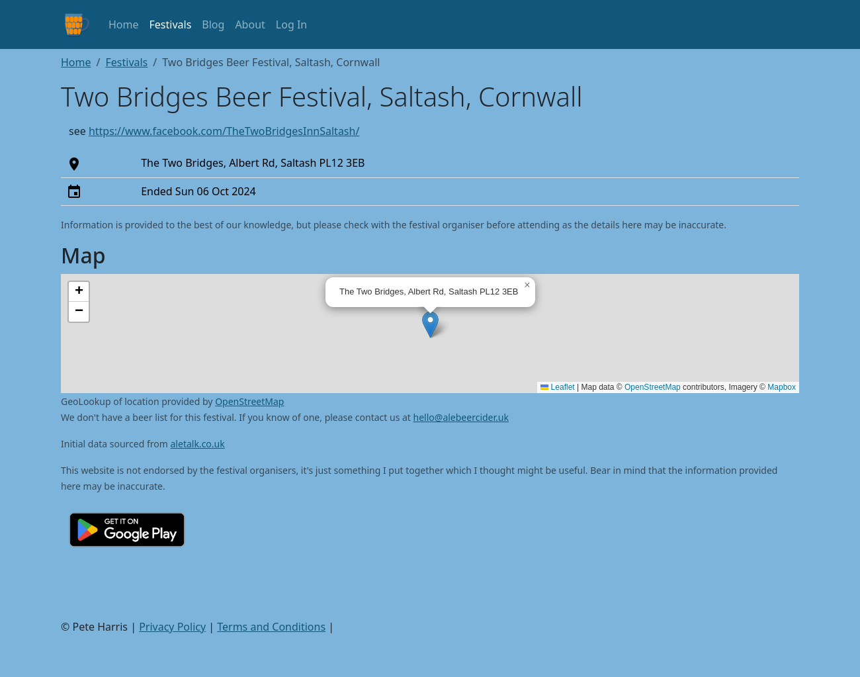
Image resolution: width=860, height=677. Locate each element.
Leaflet (557, 387)
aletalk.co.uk (198, 443)
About (250, 24)
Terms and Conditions (271, 626)
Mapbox (781, 387)
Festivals (171, 24)
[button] (430, 324)
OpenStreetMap (652, 387)
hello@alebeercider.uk (461, 417)
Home (123, 24)
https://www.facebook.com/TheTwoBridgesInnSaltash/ (224, 131)
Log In (291, 24)
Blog (213, 24)
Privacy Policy (172, 626)
